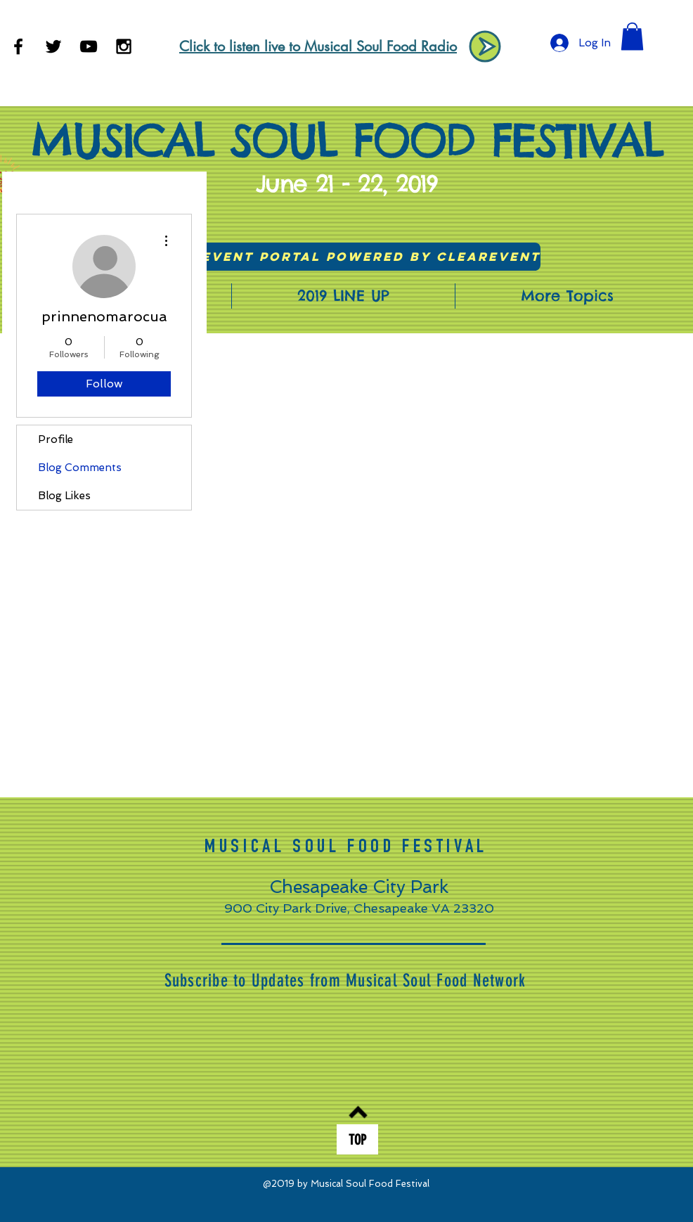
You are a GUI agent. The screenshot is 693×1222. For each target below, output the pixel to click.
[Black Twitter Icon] (53, 46)
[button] (632, 36)
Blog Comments (80, 467)
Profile (55, 439)
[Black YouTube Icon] (88, 46)
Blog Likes (64, 495)
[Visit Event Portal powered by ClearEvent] (347, 257)
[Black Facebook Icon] (18, 46)
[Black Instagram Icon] (123, 46)
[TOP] (357, 1139)
